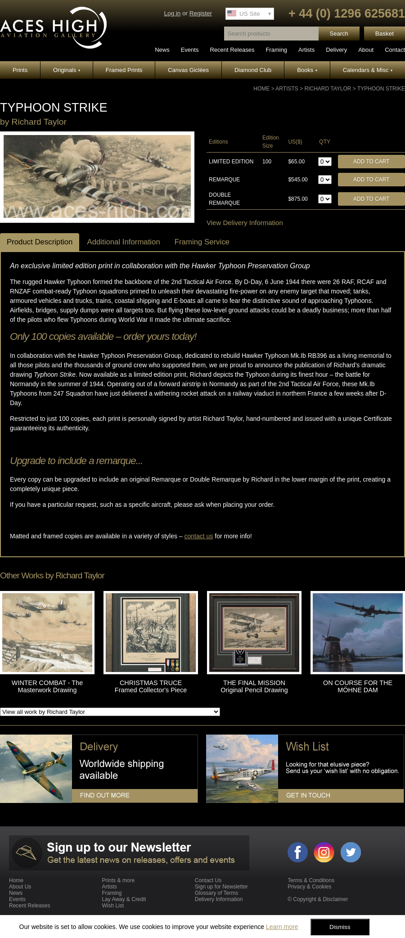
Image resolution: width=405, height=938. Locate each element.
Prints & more (118, 880)
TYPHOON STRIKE (381, 89)
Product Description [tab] (39, 242)
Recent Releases (232, 49)
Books (307, 70)
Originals (66, 70)
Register (200, 13)
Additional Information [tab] (123, 242)
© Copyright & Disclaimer (318, 899)
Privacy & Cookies (309, 887)
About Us (20, 887)
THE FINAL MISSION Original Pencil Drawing (254, 686)
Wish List (113, 905)
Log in (172, 13)
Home (261, 89)
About (366, 49)
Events (190, 49)
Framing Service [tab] (202, 242)
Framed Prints (124, 70)
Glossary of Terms (216, 893)
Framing (276, 49)
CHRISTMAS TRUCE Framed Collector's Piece (151, 686)
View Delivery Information (245, 222)
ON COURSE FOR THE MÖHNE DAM (357, 686)
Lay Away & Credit (124, 899)
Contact (395, 49)
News (162, 49)
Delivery (336, 49)
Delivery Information (219, 899)
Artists (306, 49)
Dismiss (340, 927)
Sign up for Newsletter (221, 887)
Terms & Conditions (311, 880)
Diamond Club (252, 70)
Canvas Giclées (188, 70)
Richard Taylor (328, 89)
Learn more (282, 926)
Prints (20, 70)
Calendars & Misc (367, 70)
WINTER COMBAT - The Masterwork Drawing (47, 686)
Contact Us (208, 880)
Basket (384, 33)
